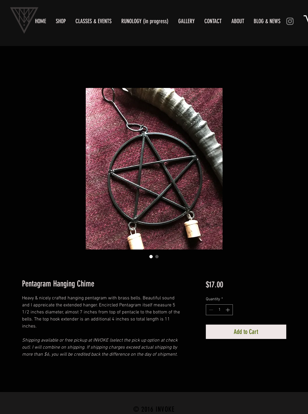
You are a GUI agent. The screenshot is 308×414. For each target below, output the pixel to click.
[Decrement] (210, 310)
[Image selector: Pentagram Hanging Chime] (151, 256)
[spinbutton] (219, 310)
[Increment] (228, 310)
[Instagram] (290, 21)
